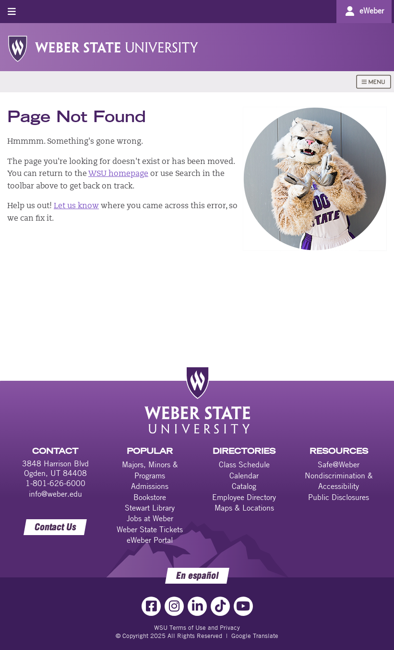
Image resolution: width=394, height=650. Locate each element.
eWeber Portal (150, 540)
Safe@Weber (338, 464)
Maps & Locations (244, 507)
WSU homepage (118, 174)
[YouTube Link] (243, 606)
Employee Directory (244, 497)
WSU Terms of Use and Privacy (197, 627)
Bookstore (149, 497)
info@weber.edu (55, 494)
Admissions (149, 486)
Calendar (244, 475)
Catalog (244, 486)
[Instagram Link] (174, 606)
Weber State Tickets (150, 529)
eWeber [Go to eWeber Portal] (371, 10)
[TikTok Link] (220, 606)
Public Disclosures (338, 497)
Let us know (76, 206)
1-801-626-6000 (55, 483)
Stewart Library (150, 507)
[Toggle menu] (12, 11)
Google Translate (254, 635)
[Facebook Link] (151, 606)
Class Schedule (244, 464)
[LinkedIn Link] (197, 606)
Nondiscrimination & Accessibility (339, 481)
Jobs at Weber (150, 518)
